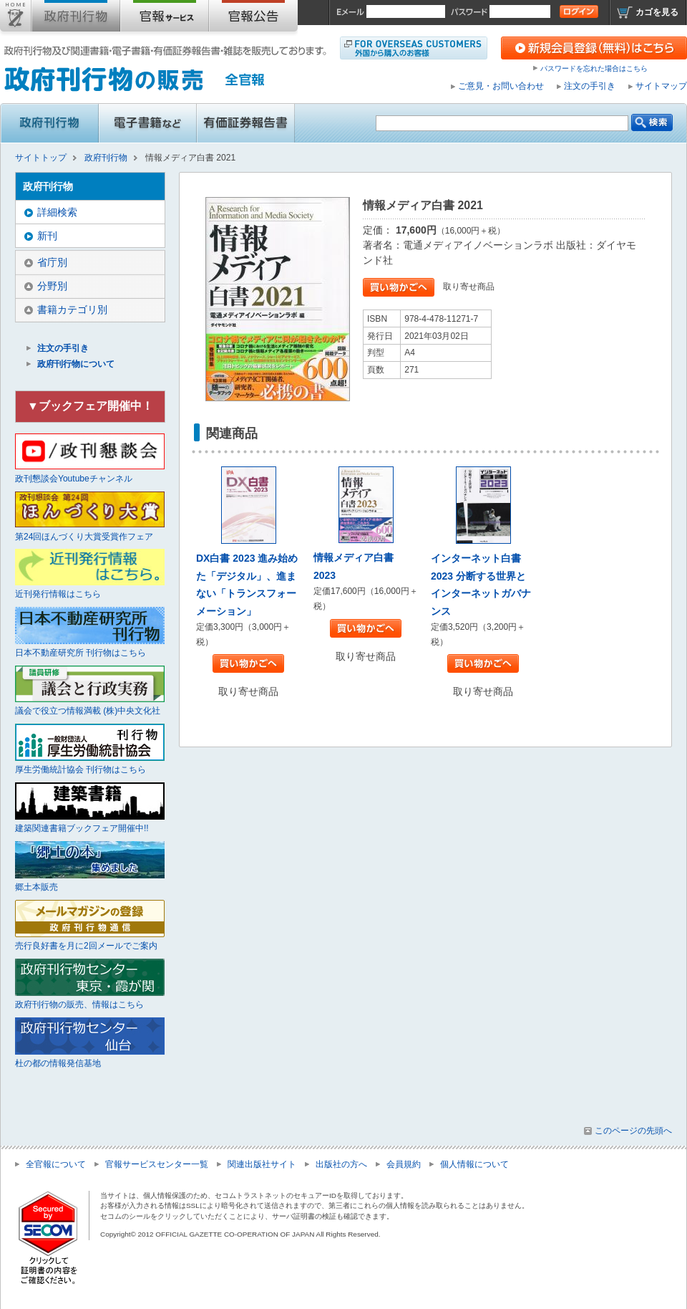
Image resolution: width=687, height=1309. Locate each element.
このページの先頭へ (633, 1131)
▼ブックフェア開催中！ (90, 406)
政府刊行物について (75, 364)
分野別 (52, 286)
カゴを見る (656, 12)
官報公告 (253, 18)
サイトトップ (15, 18)
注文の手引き (589, 86)
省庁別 (52, 262)
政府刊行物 (75, 18)
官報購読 (164, 18)
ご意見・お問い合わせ (501, 86)
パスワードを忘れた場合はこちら (594, 68)
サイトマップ (661, 86)
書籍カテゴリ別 (72, 309)
